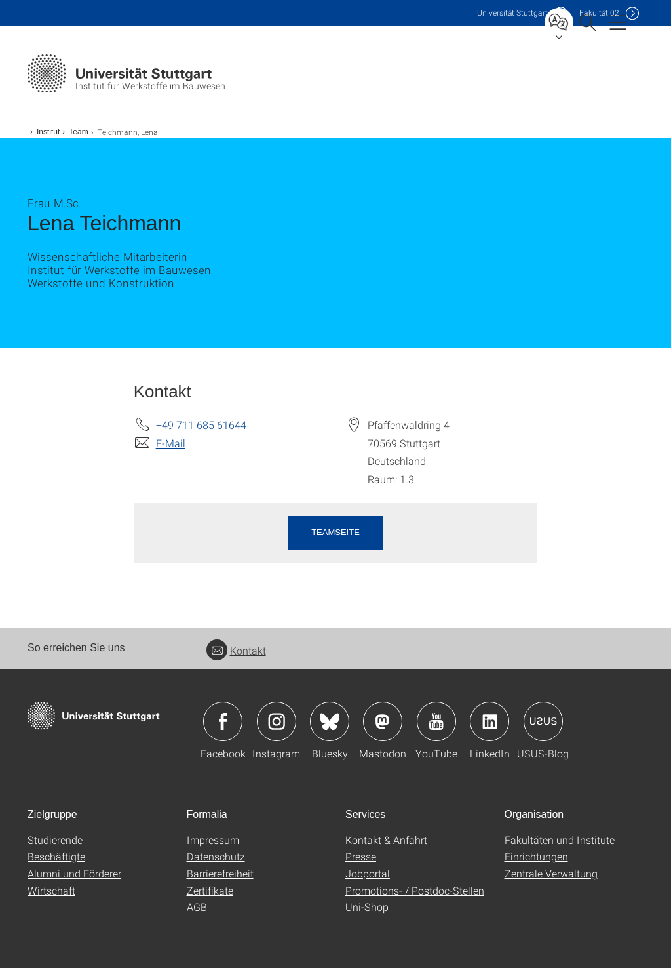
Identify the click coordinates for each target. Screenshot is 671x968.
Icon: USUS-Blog (543, 721)
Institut (48, 131)
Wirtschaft (51, 890)
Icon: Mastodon (382, 721)
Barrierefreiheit (220, 873)
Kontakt (236, 650)
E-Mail (170, 443)
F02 (599, 13)
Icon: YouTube (436, 721)
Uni (512, 13)
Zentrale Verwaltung (551, 873)
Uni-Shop (367, 907)
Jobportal (367, 873)
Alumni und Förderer (74, 873)
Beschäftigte (56, 856)
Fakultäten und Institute (560, 840)
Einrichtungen (536, 856)
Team (78, 131)
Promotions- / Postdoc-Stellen (414, 890)
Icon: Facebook (222, 721)
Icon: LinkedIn (489, 721)
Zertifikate (210, 890)
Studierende (55, 840)
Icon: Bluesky (329, 721)
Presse (360, 856)
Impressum (213, 840)
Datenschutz (216, 856)
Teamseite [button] (335, 532)
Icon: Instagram (276, 721)
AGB (197, 907)
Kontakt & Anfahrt (386, 840)
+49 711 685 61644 (201, 425)
